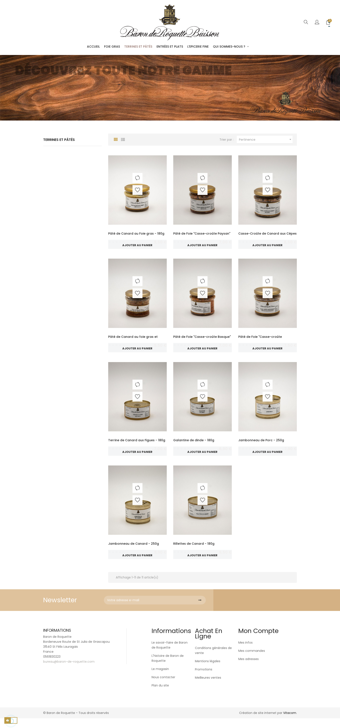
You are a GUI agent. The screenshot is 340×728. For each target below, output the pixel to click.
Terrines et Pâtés (59, 139)
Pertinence (266, 139)
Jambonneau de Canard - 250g (133, 551)
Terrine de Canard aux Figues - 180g (136, 445)
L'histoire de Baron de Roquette (168, 668)
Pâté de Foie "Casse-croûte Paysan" (201, 233)
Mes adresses (248, 669)
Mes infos (245, 652)
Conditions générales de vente (213, 660)
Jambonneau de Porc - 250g (261, 445)
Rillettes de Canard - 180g (193, 551)
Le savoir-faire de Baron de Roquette (170, 654)
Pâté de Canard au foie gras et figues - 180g (133, 341)
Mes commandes (251, 660)
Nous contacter (163, 687)
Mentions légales (207, 671)
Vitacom (289, 722)
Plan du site (160, 695)
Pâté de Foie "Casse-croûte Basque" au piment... (202, 341)
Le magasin (160, 678)
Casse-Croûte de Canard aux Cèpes (267, 233)
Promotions (203, 679)
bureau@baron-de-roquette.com (69, 671)
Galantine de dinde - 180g (193, 445)
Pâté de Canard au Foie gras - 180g (136, 233)
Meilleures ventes (208, 687)
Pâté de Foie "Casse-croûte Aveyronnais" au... (260, 341)
